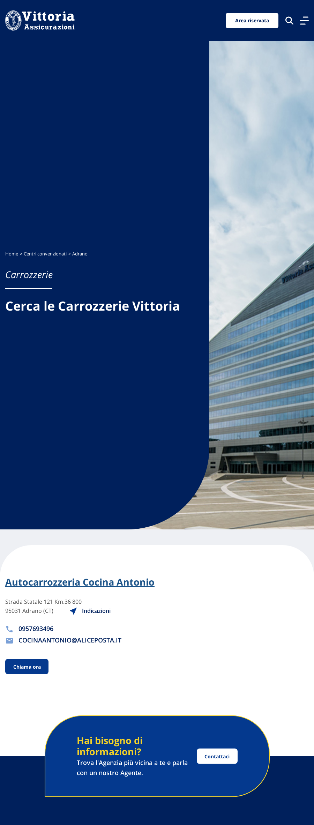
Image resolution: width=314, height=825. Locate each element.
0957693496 (35, 628)
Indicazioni (90, 611)
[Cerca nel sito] (289, 20)
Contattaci (217, 756)
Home (11, 254)
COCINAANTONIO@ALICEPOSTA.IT (69, 640)
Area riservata (252, 20)
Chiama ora (27, 666)
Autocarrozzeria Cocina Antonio (80, 582)
